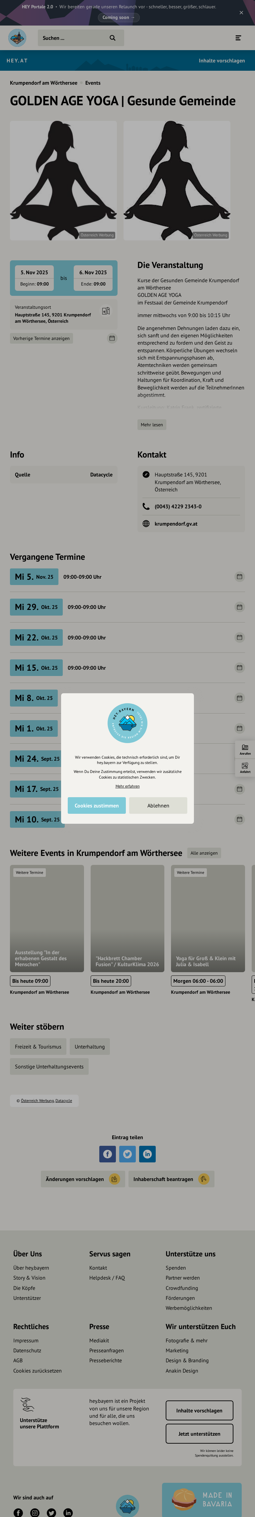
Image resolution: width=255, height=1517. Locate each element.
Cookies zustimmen (97, 805)
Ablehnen (158, 805)
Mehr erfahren (128, 786)
